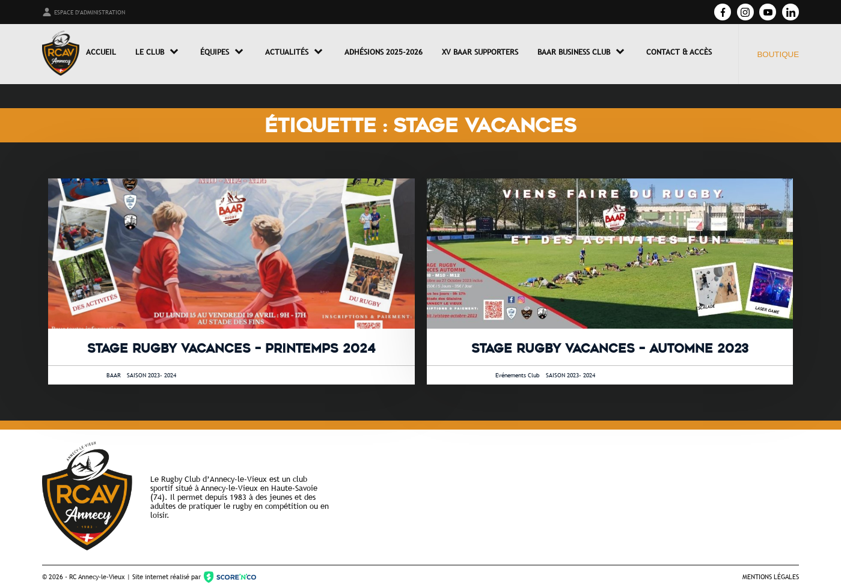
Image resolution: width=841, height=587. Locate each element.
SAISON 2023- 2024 (151, 375)
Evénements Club (517, 375)
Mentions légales (770, 576)
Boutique (778, 54)
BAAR (113, 375)
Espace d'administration (83, 12)
